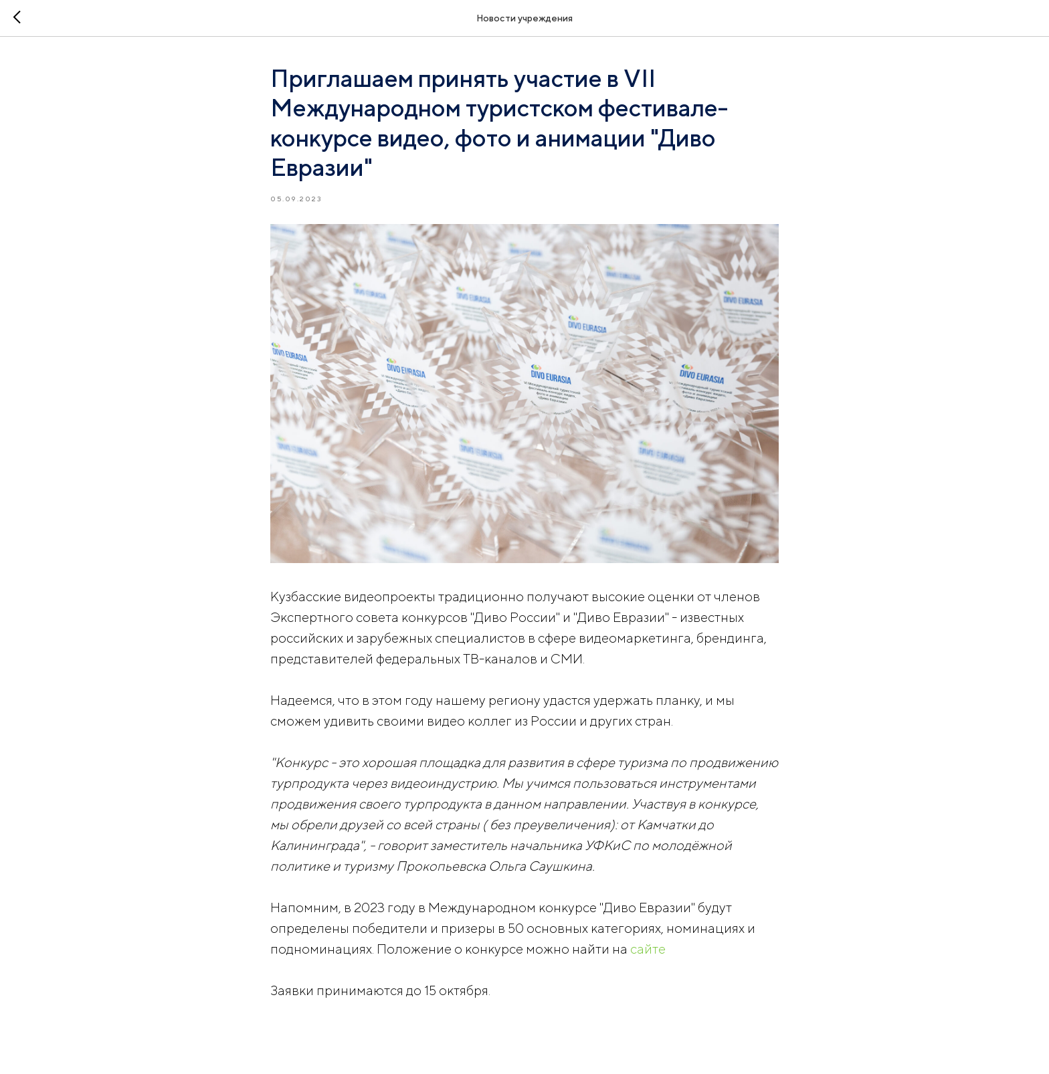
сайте (648, 948)
